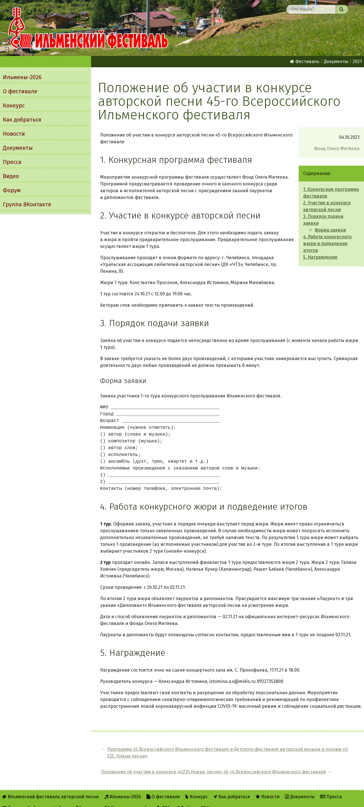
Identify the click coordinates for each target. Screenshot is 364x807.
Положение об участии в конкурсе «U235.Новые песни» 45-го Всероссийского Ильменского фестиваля (304, 756)
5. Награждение (320, 257)
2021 (357, 61)
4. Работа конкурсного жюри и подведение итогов (327, 243)
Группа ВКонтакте (27, 204)
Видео (11, 176)
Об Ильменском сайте (128, 799)
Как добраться (22, 119)
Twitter (186, 799)
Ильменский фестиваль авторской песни (88, 28)
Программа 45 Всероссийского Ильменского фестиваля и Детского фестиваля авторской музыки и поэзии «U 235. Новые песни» (170, 756)
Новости (14, 133)
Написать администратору (233, 799)
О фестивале (20, 91)
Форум (12, 190)
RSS (163, 799)
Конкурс (14, 105)
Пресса (12, 162)
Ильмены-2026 (22, 77)
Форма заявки (330, 230)
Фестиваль (304, 61)
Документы (18, 147)
